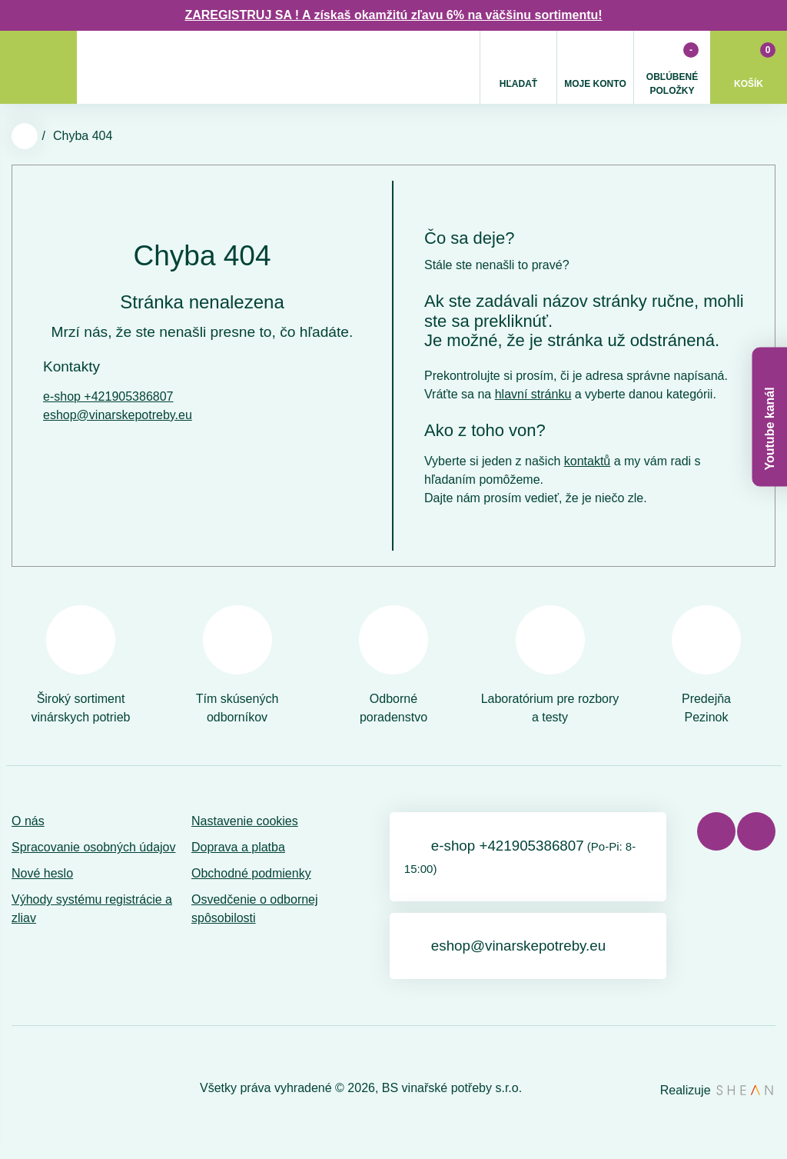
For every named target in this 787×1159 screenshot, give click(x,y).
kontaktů (587, 461)
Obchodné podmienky (251, 873)
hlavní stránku (533, 394)
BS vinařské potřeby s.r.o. (452, 1092)
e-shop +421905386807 (108, 396)
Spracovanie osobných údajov (93, 847)
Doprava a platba (238, 847)
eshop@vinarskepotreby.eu (117, 414)
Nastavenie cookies (244, 821)
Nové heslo (42, 873)
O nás (28, 821)
